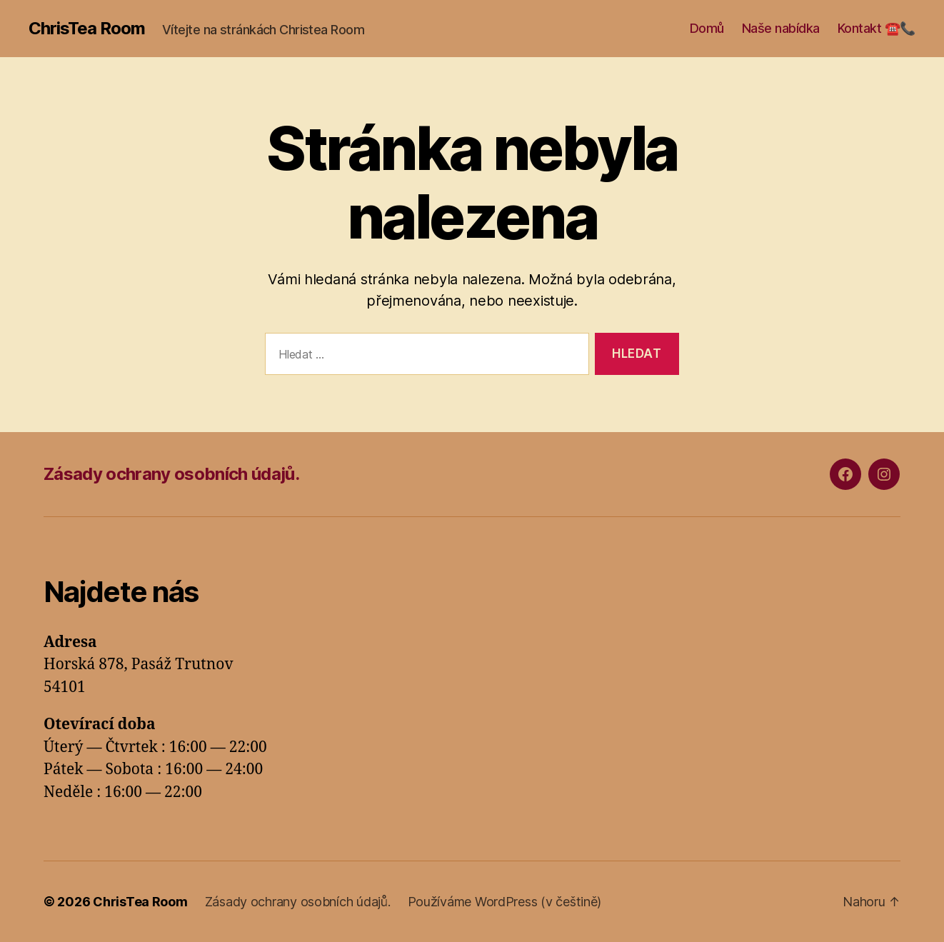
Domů (707, 28)
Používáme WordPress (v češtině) (505, 901)
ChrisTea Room (87, 28)
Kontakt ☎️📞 (876, 28)
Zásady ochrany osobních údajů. (171, 474)
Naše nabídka (781, 28)
